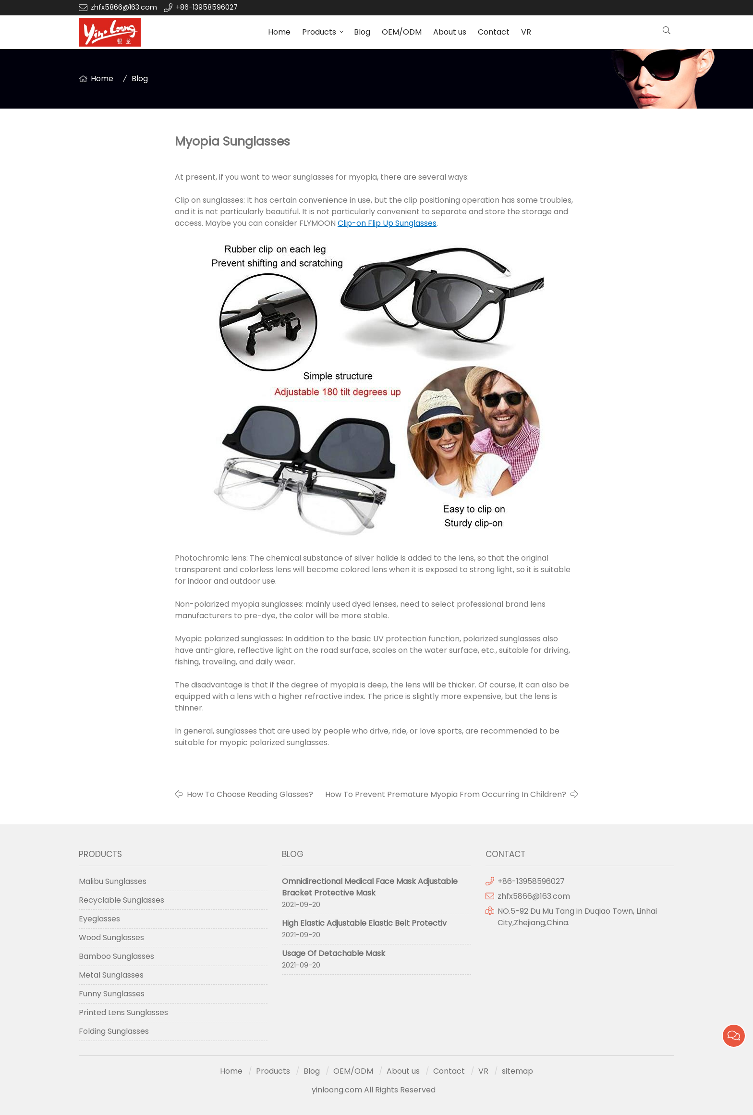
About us (449, 31)
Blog (362, 31)
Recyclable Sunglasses (121, 900)
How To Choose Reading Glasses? (250, 794)
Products (319, 31)
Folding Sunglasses (114, 1031)
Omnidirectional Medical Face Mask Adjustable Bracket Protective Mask (370, 887)
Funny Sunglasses (112, 993)
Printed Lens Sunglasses (123, 1012)
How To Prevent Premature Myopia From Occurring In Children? (445, 794)
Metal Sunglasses (111, 974)
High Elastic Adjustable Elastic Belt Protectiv (364, 923)
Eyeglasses (99, 918)
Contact (494, 31)
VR (526, 31)
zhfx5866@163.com (125, 7)
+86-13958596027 (207, 7)
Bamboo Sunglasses (116, 956)
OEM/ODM (402, 31)
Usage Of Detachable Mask (333, 953)
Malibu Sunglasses (112, 881)
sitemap (517, 1071)
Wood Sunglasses (111, 937)
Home (279, 31)
